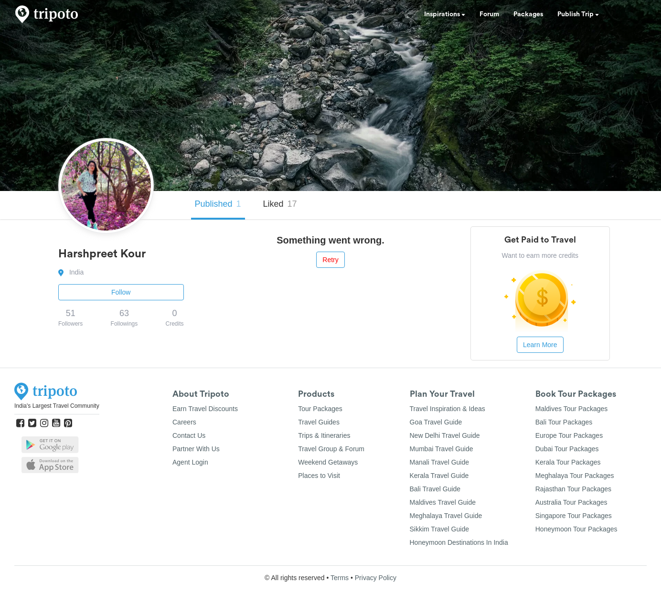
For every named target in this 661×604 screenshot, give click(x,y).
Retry (330, 260)
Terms (339, 578)
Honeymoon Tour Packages (576, 529)
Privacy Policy (375, 578)
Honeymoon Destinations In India (459, 542)
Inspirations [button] (444, 14)
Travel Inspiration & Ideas (447, 409)
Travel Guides (319, 422)
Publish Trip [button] (578, 14)
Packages (528, 14)
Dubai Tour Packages (567, 449)
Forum (489, 14)
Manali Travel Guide (439, 462)
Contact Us (188, 435)
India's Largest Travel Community (56, 406)
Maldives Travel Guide (443, 502)
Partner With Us (196, 449)
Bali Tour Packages (564, 422)
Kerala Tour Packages (568, 462)
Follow (120, 292)
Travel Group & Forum (331, 449)
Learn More (540, 345)
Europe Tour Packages (569, 435)
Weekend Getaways (328, 462)
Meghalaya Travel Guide (446, 515)
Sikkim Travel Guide (439, 529)
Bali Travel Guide (435, 489)
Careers (184, 422)
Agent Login (190, 462)
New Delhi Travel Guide (445, 435)
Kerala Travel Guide (439, 475)
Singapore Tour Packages (573, 515)
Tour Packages (320, 409)
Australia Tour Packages (571, 502)
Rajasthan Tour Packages (573, 489)
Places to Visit (319, 475)
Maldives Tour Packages (571, 409)
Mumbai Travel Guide (441, 449)
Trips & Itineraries (324, 435)
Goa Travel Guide (436, 422)
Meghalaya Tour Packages (574, 475)
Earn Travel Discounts (205, 409)
